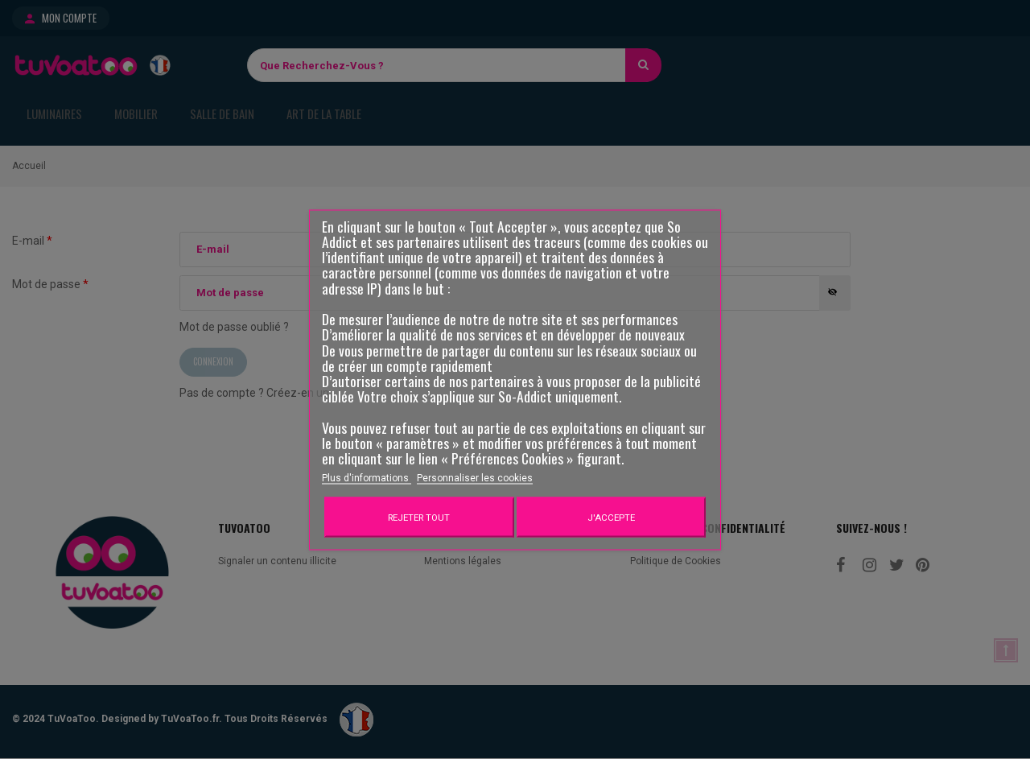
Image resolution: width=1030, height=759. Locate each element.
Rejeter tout (419, 516)
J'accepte (611, 516)
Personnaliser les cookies (475, 477)
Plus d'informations (366, 477)
